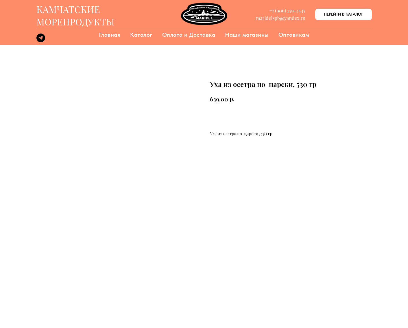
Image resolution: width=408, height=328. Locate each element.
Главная (110, 34)
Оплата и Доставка (188, 34)
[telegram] (40, 40)
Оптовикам (293, 34)
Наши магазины (247, 34)
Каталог (141, 34)
